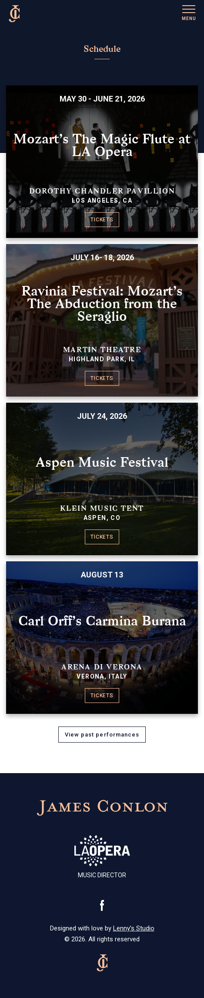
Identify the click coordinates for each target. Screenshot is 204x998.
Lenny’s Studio (133, 928)
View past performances (102, 734)
